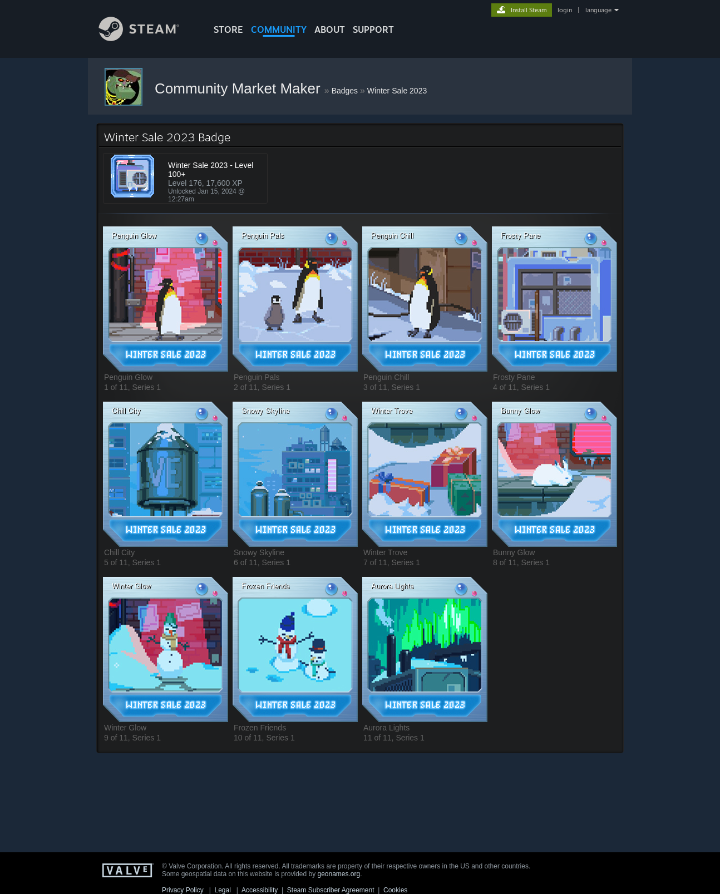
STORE (228, 29)
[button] (165, 299)
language (598, 10)
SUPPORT (373, 29)
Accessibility (259, 890)
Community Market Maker (239, 88)
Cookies (395, 890)
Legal (222, 890)
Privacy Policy (183, 890)
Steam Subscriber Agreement (330, 890)
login (565, 10)
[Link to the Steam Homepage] (147, 38)
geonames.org (339, 874)
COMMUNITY (279, 29)
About (329, 29)
